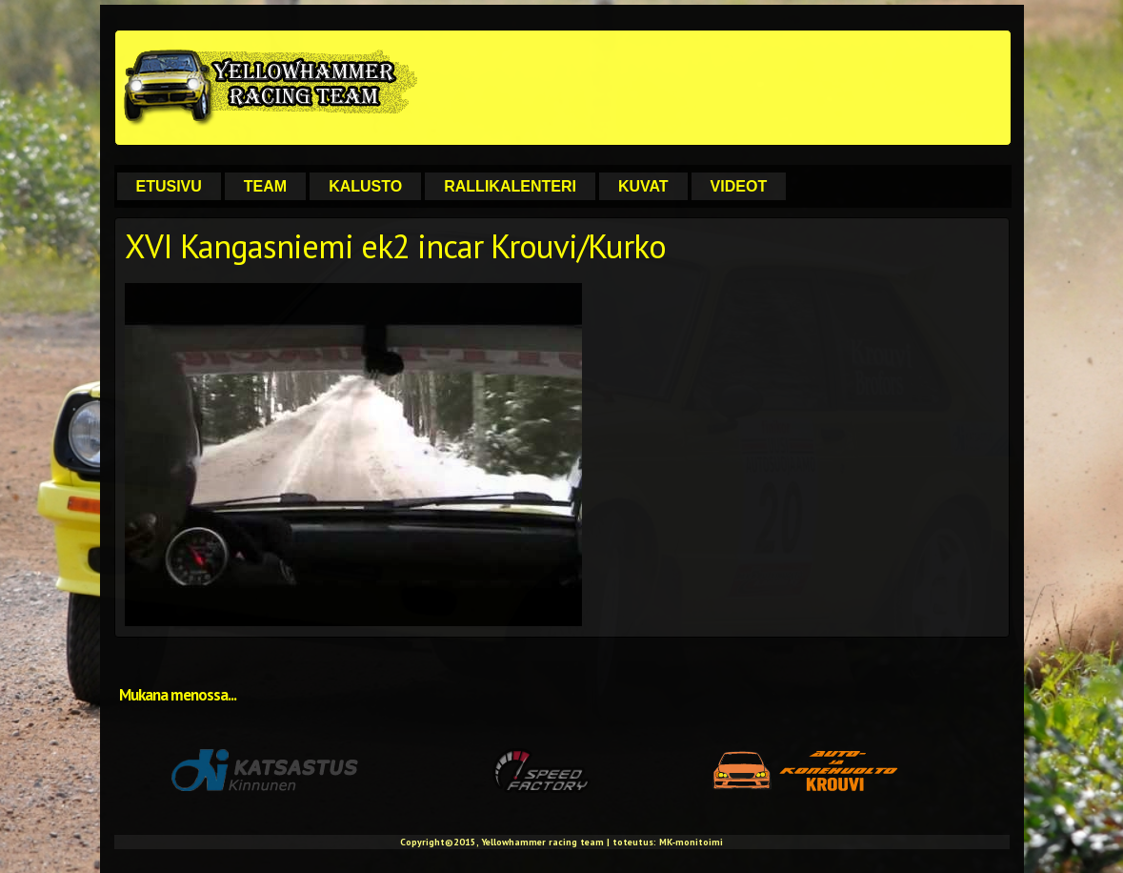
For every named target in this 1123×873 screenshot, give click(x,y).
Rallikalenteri (510, 186)
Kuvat (643, 186)
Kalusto (365, 186)
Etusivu (169, 186)
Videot (739, 186)
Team (265, 186)
